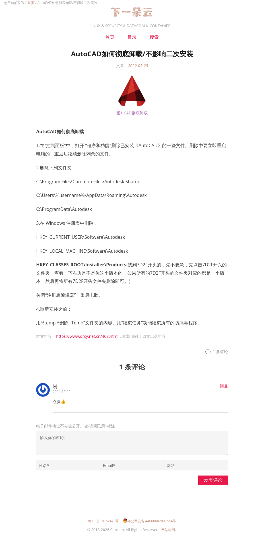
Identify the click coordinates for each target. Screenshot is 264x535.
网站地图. (168, 529)
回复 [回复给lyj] (224, 385)
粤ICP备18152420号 (103, 520)
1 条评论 (220, 352)
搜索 (154, 37)
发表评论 (213, 480)
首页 (31, 2)
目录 (132, 37)
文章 (120, 65)
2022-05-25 (138, 65)
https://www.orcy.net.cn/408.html (87, 336)
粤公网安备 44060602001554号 (149, 520)
